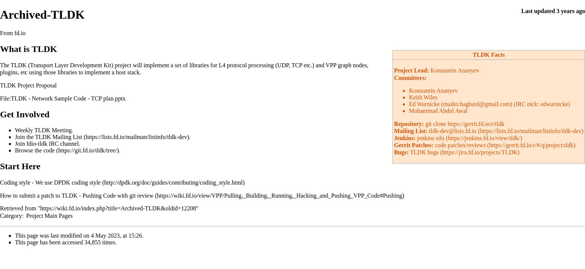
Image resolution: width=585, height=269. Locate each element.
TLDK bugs (424, 152)
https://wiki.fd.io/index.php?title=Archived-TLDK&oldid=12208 (118, 208)
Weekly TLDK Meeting (43, 130)
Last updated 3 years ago (553, 11)
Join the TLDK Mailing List (48, 137)
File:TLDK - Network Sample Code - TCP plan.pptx (63, 98)
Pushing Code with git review (117, 195)
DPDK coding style (77, 182)
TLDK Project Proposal (28, 85)
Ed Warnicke (424, 104)
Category (11, 216)
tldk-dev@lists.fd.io (453, 131)
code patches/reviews (460, 145)
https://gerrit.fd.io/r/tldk (476, 124)
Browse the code (35, 150)
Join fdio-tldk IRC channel (47, 143)
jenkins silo (430, 138)
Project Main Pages (49, 216)
